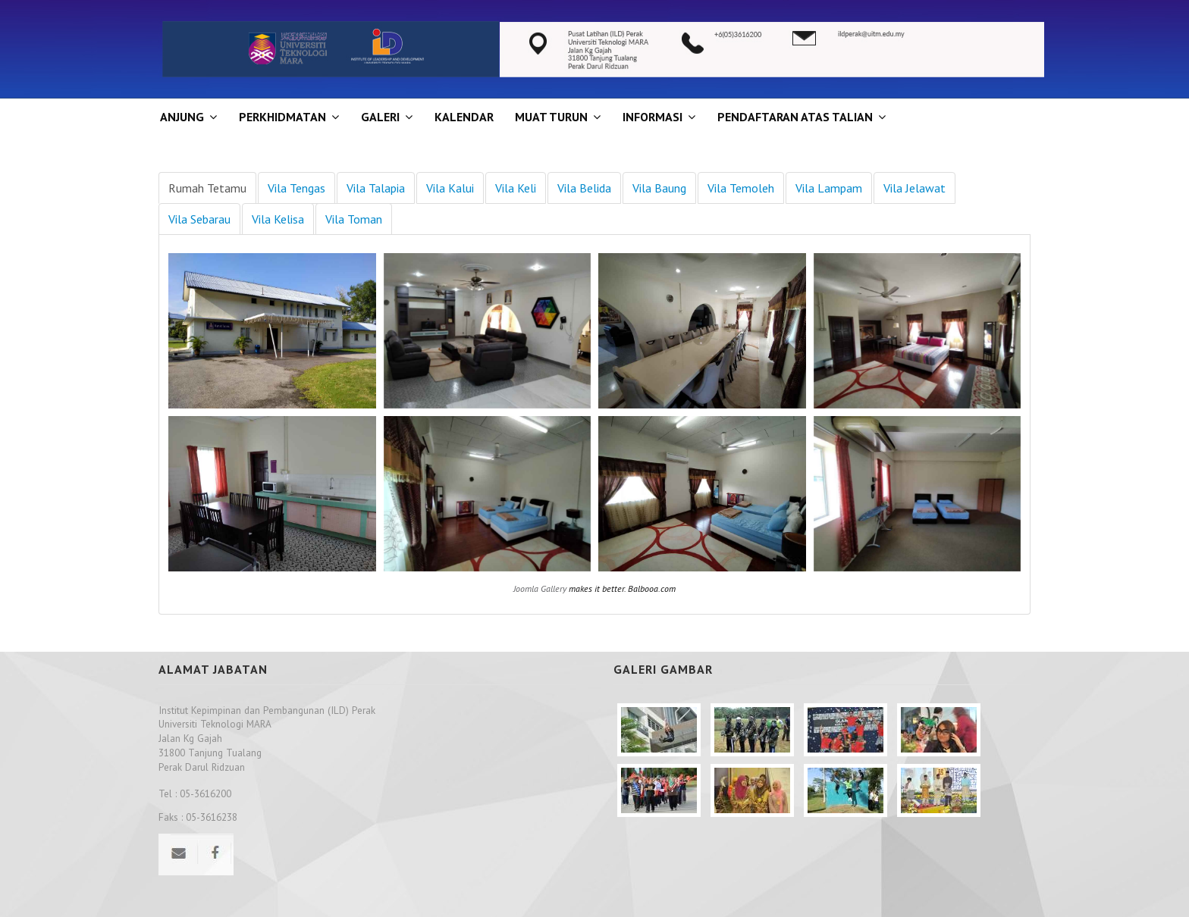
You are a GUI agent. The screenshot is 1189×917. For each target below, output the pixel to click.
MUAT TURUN (551, 116)
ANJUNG (182, 116)
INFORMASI (652, 116)
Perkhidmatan (282, 116)
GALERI (380, 116)
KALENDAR (464, 116)
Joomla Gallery (539, 588)
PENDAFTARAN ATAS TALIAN (795, 116)
